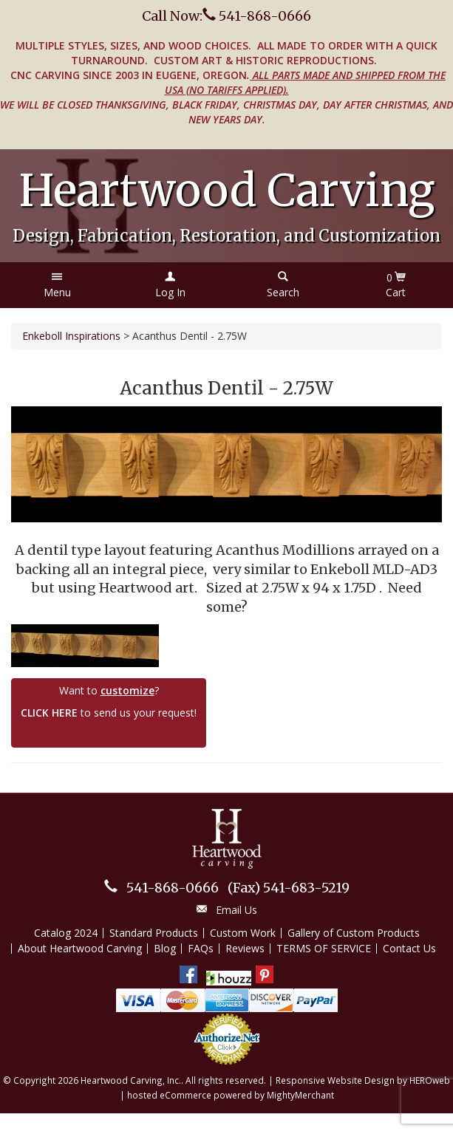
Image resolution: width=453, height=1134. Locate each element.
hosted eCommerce (169, 1095)
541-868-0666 (172, 887)
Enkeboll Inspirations (71, 336)
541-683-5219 (289, 887)
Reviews (245, 948)
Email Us (236, 910)
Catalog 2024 (66, 933)
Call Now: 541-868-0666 (226, 15)
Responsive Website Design (335, 1080)
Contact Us (409, 948)
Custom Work (243, 933)
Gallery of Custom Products (353, 933)
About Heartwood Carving (80, 948)
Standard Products (153, 933)
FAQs (201, 948)
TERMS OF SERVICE (323, 948)
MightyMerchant (300, 1095)
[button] (57, 285)
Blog (165, 948)
